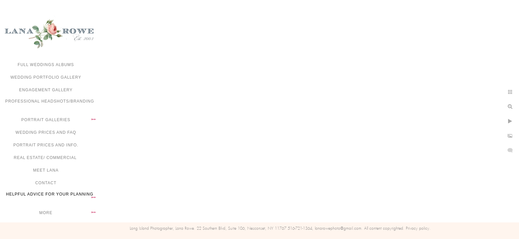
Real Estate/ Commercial (46, 157)
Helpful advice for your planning (49, 194)
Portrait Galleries (45, 120)
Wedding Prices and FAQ (46, 132)
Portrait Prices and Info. (45, 145)
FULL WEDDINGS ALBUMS (46, 64)
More (46, 212)
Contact (45, 183)
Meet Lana (46, 170)
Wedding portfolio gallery (46, 77)
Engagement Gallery (46, 90)
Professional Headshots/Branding (49, 101)
